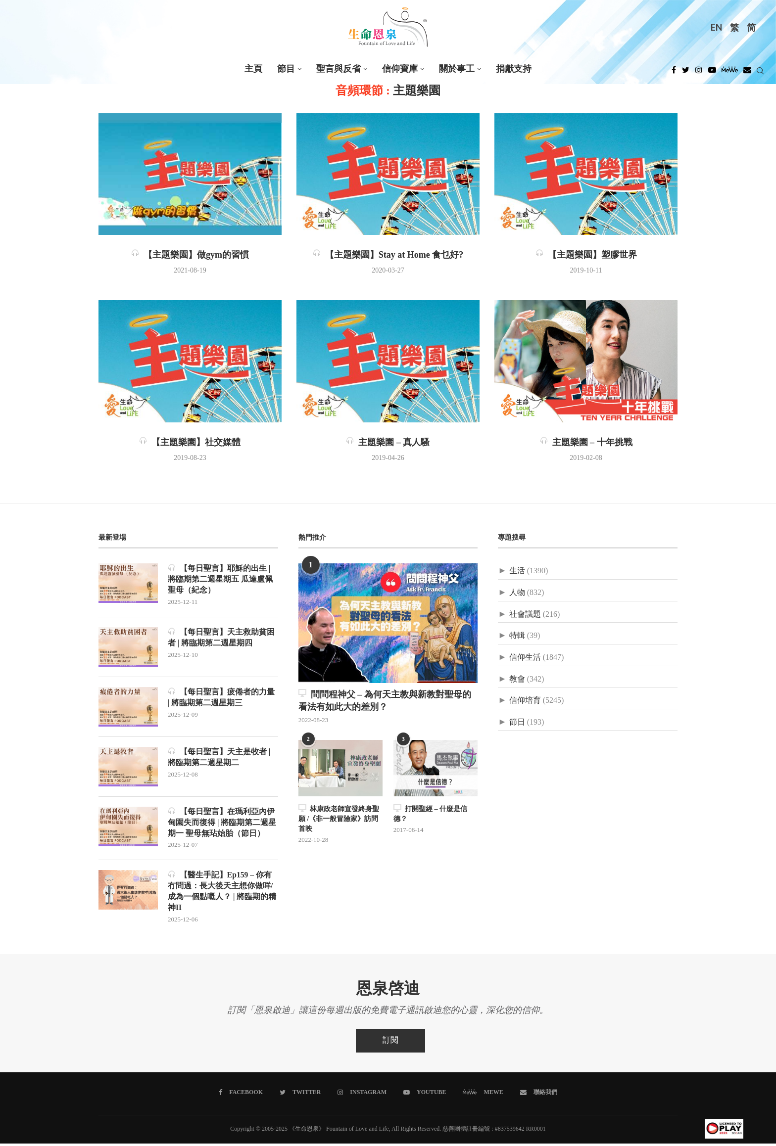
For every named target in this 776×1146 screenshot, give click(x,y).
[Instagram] (699, 72)
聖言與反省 (338, 69)
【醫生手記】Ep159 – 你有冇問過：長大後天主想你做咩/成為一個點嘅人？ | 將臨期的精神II (222, 892)
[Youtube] (712, 72)
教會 (517, 679)
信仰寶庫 (400, 69)
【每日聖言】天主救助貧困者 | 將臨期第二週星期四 (221, 638)
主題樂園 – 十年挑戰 (586, 443)
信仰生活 (525, 657)
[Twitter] (685, 72)
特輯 (517, 636)
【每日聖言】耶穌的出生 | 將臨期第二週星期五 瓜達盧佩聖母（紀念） (220, 579)
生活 (517, 571)
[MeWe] (730, 72)
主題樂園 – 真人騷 (388, 443)
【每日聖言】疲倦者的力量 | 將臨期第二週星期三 (221, 698)
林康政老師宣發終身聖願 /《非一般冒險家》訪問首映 (338, 818)
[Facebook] (674, 72)
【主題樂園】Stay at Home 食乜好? (388, 255)
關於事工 (457, 69)
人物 (517, 593)
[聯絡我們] (538, 1095)
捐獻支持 (514, 69)
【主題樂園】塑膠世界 (586, 255)
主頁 (253, 69)
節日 (517, 722)
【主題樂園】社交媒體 (190, 443)
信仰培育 (525, 700)
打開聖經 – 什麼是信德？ (430, 813)
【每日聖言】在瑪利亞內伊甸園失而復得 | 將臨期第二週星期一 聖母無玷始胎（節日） (222, 823)
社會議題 (525, 614)
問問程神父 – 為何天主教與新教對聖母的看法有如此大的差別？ (384, 700)
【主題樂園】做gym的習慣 (190, 255)
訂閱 (390, 1043)
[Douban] (747, 72)
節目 (286, 69)
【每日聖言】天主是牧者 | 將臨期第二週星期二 (219, 757)
